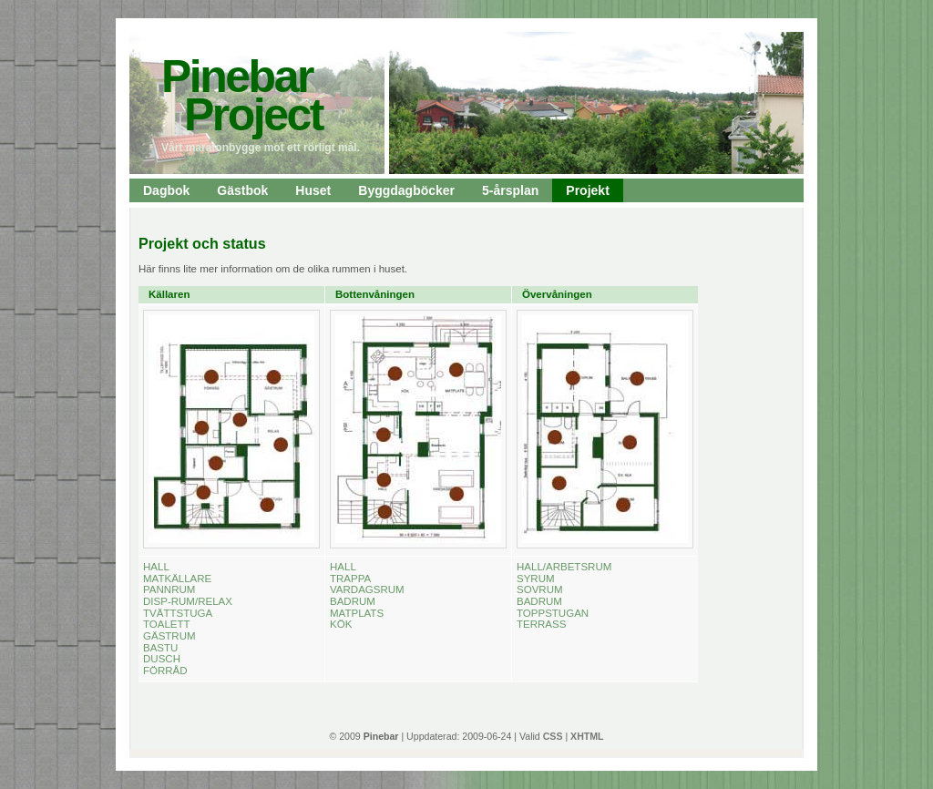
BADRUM (352, 601)
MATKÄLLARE (177, 578)
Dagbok (166, 190)
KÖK (341, 624)
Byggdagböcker (406, 190)
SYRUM (536, 578)
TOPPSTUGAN (553, 613)
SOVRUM (540, 589)
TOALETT (166, 624)
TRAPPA (350, 578)
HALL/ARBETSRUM (564, 566)
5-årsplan (510, 190)
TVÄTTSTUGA (177, 613)
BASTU (160, 647)
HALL (156, 566)
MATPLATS (357, 613)
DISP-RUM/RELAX (187, 601)
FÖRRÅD (165, 670)
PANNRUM (169, 589)
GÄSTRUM (169, 635)
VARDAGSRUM (367, 589)
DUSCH (161, 658)
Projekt (587, 190)
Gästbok (242, 190)
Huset (313, 190)
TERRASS (541, 624)
